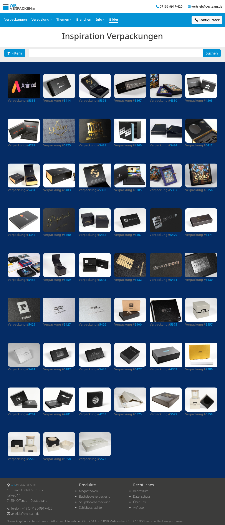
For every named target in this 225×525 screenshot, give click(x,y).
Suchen (212, 53)
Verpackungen (15, 19)
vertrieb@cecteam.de (206, 6)
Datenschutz (141, 496)
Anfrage (138, 507)
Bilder (113, 19)
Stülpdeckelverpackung (94, 502)
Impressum (141, 491)
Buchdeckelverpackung (94, 496)
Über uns (139, 502)
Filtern (14, 53)
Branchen (83, 19)
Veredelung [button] (40, 19)
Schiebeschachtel (91, 507)
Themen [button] (62, 19)
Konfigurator (207, 20)
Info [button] (99, 19)
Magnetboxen (88, 491)
